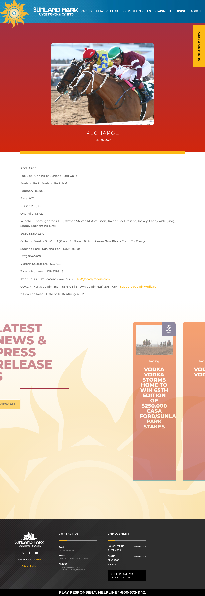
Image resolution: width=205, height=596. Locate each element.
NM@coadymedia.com (93, 279)
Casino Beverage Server (113, 560)
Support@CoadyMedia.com (139, 286)
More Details (139, 546)
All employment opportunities (122, 576)
